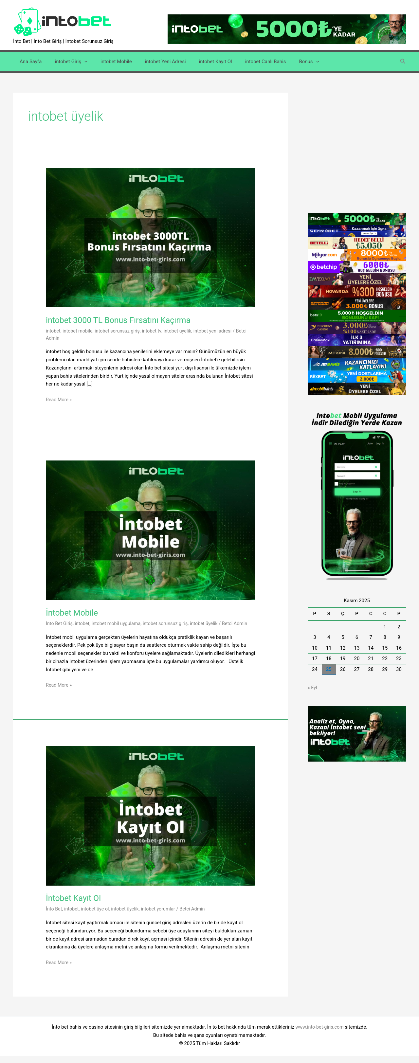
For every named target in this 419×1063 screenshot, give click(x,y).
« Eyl (313, 688)
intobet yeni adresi (220, 331)
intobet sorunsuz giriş (120, 331)
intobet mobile (79, 331)
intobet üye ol (97, 916)
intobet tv (156, 331)
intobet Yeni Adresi (154, 61)
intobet (53, 331)
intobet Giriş (66, 61)
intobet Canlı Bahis (247, 61)
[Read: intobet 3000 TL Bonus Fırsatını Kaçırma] (150, 237)
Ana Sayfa (29, 61)
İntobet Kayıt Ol (74, 905)
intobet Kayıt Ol (200, 61)
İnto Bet (54, 916)
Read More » (59, 400)
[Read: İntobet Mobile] (150, 530)
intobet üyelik (183, 331)
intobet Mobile (108, 61)
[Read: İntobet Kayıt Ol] (150, 822)
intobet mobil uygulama (119, 623)
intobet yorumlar (163, 916)
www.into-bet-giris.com (319, 1034)
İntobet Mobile (73, 613)
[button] (403, 61)
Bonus (288, 61)
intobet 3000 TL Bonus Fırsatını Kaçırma (122, 320)
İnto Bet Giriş (60, 623)
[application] (79, 61)
